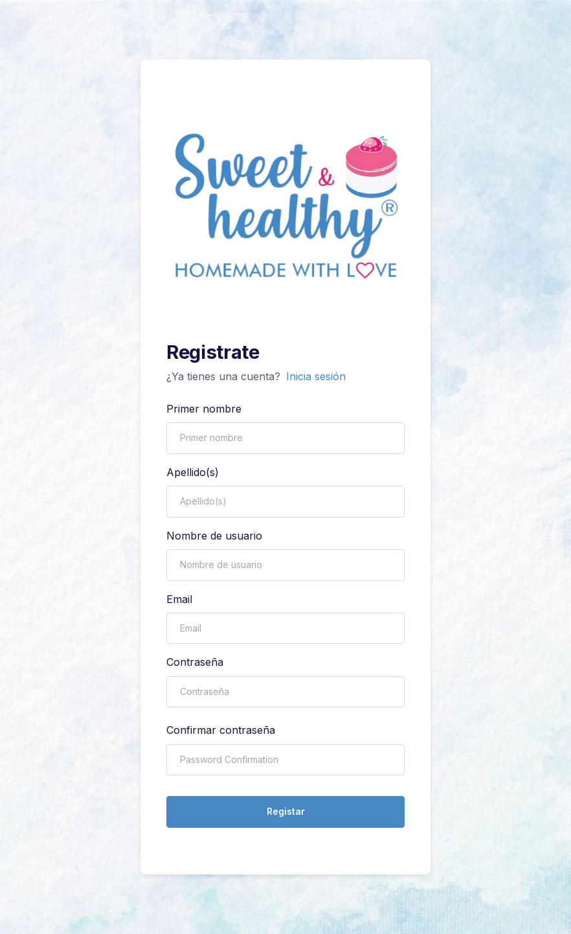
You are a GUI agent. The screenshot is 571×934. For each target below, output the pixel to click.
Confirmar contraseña (220, 729)
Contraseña (194, 661)
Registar (286, 811)
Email (179, 599)
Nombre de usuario (214, 535)
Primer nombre (203, 408)
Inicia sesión (316, 376)
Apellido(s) (192, 472)
